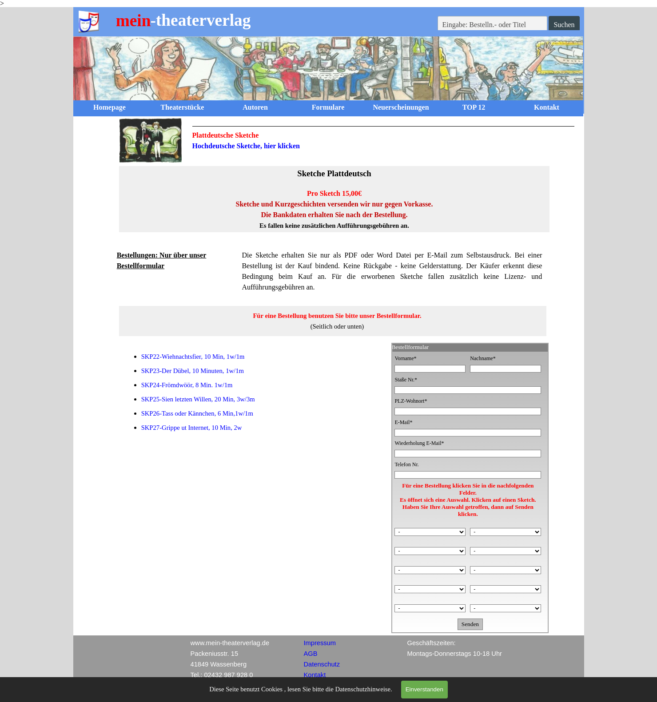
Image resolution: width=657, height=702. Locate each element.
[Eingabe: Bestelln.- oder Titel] (493, 25)
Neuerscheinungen (401, 107)
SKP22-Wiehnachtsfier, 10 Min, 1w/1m (193, 356)
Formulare (328, 107)
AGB (311, 653)
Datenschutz (322, 664)
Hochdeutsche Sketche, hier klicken (246, 146)
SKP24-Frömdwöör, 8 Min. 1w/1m (187, 385)
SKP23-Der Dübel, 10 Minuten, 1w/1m (192, 370)
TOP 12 (474, 107)
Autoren (255, 107)
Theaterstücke (182, 107)
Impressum (320, 642)
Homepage (109, 107)
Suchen (563, 24)
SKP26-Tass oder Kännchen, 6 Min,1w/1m (197, 413)
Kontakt (546, 107)
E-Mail (403, 422)
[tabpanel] (383, 138)
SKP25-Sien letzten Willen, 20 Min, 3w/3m (198, 399)
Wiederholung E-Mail (419, 443)
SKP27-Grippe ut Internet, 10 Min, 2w (191, 427)
